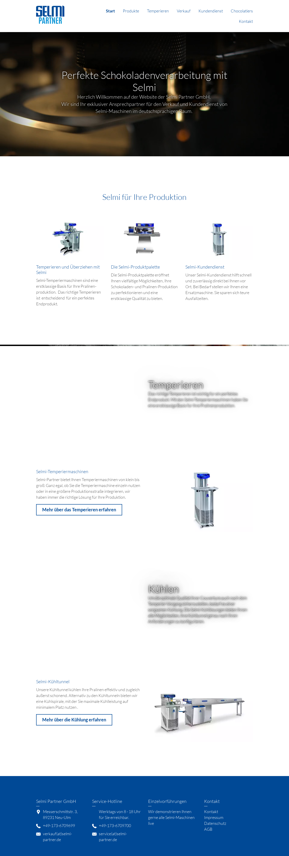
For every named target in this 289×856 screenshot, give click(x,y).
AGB (208, 829)
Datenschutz (215, 823)
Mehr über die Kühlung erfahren (74, 719)
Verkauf (184, 10)
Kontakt (246, 21)
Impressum (213, 817)
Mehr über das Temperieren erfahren (79, 509)
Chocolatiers (242, 10)
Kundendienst (210, 10)
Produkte (131, 10)
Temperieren (158, 10)
